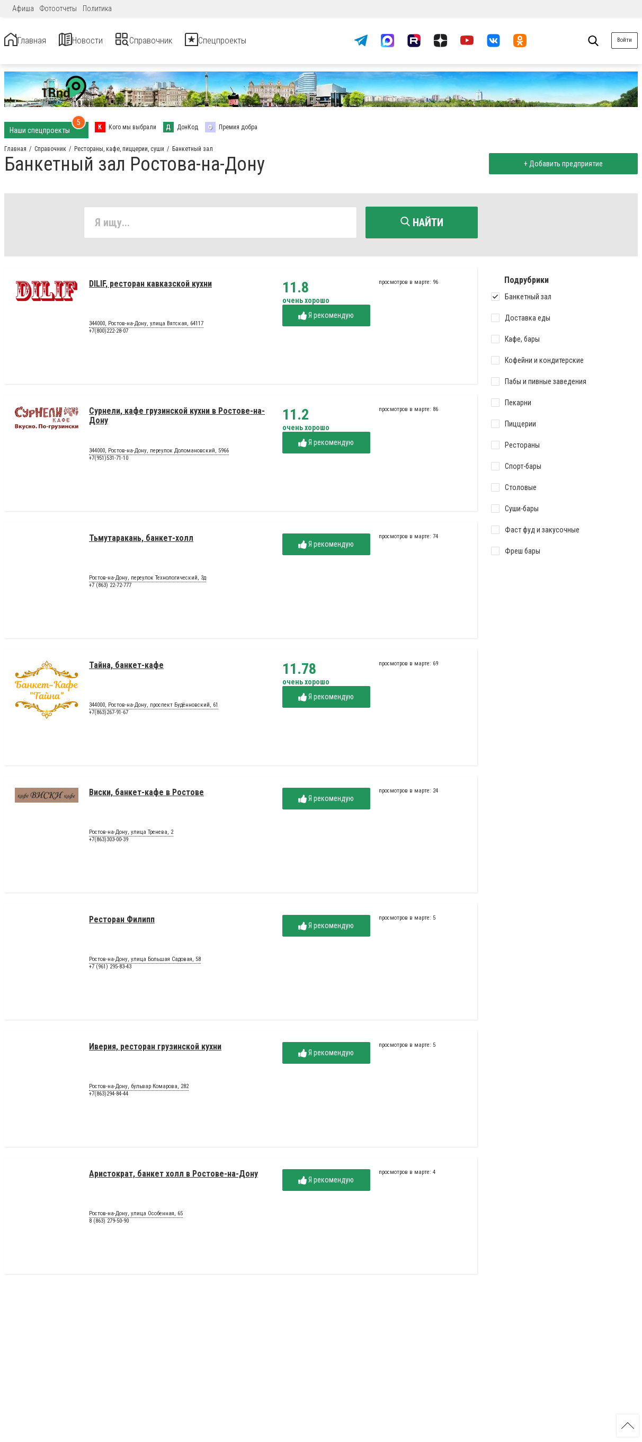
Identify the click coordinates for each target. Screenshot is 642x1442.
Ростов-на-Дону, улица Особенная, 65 (136, 1218)
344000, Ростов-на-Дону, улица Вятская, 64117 (146, 328)
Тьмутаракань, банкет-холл (141, 543)
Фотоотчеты (58, 8)
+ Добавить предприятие (558, 163)
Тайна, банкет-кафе (126, 670)
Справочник (187, 40)
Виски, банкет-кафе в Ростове (146, 797)
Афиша (23, 8)
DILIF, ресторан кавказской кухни (150, 288)
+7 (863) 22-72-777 (110, 589)
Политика (97, 8)
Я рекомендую (326, 320)
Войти (624, 40)
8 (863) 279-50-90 (109, 1225)
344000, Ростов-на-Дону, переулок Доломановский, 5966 (159, 455)
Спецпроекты (282, 40)
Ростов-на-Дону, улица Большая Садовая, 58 (145, 964)
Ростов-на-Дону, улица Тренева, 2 (131, 837)
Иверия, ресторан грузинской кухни (155, 1051)
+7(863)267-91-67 (108, 717)
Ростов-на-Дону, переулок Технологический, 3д (147, 583)
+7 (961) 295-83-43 (110, 971)
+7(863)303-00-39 (108, 844)
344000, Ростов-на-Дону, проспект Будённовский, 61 (153, 710)
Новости (105, 40)
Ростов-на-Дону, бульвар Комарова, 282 (139, 1091)
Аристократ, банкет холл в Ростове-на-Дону (173, 1178)
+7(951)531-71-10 (108, 462)
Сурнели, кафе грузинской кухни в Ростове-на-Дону (177, 420)
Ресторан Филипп (122, 924)
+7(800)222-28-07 (108, 335)
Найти (421, 222)
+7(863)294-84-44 (108, 1098)
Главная (33, 40)
